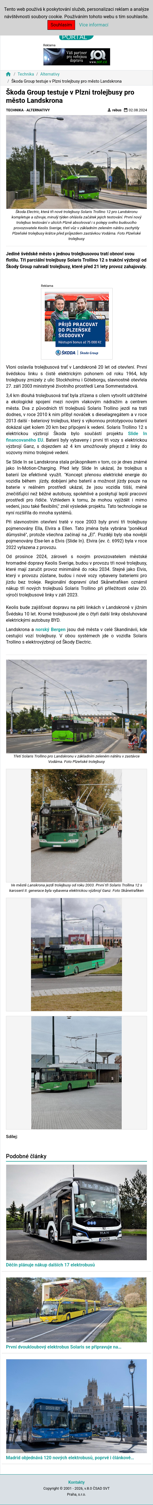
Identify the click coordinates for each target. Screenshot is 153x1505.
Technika (26, 74)
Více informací (93, 25)
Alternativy (49, 74)
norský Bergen (51, 629)
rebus (114, 110)
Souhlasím (61, 25)
